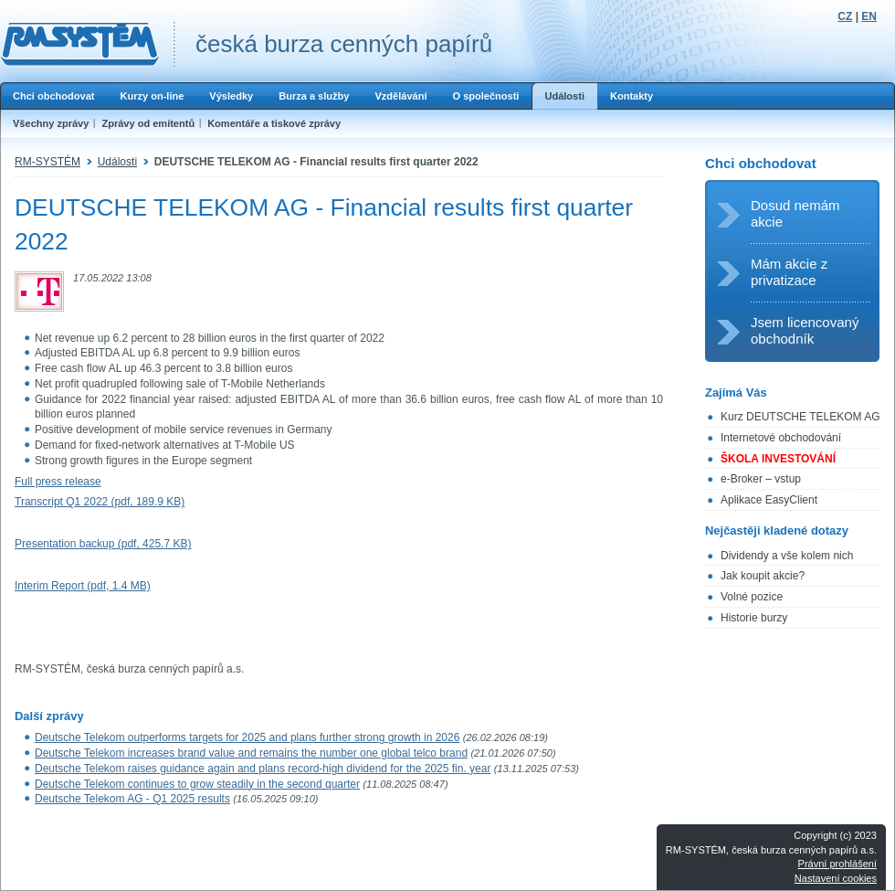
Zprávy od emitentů (148, 123)
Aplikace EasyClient (769, 499)
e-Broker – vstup (761, 478)
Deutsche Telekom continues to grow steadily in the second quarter (197, 784)
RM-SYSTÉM (47, 161)
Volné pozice (752, 596)
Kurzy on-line (152, 95)
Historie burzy (754, 617)
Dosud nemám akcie (795, 213)
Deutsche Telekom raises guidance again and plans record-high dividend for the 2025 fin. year (262, 768)
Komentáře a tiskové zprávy (274, 123)
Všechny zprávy (51, 123)
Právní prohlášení (837, 863)
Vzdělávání (400, 95)
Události (564, 95)
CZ (844, 16)
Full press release (58, 481)
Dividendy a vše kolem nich (787, 555)
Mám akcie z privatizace (789, 272)
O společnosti (485, 95)
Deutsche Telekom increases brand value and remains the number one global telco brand (251, 753)
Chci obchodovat (53, 95)
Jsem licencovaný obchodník (804, 330)
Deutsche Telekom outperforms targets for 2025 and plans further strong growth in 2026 (247, 737)
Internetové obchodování (781, 437)
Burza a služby (314, 95)
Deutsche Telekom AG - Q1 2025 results (132, 798)
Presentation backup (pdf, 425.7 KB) (103, 543)
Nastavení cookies (836, 878)
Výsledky (231, 95)
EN (869, 16)
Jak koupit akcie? (763, 575)
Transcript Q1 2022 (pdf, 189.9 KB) (99, 501)
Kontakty (631, 95)
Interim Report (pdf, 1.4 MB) (83, 585)
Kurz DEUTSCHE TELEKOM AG (800, 416)
